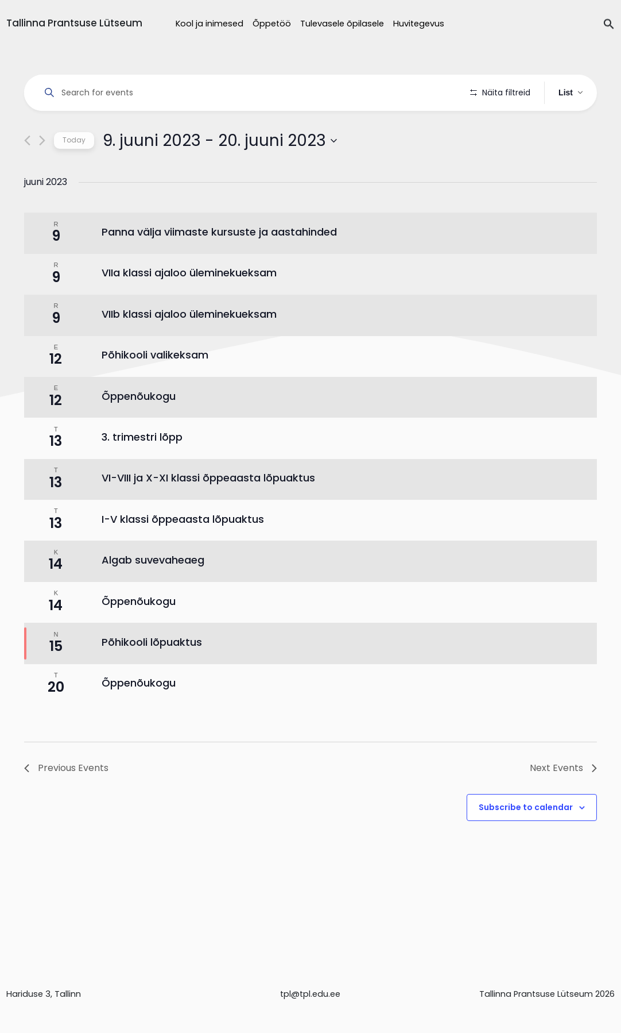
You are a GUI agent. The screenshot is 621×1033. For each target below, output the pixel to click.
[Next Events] (42, 173)
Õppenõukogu (139, 428)
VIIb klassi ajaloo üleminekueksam (189, 346)
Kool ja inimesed (209, 23)
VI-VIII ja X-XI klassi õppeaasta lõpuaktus (208, 510)
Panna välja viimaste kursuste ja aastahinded (219, 264)
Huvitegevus (418, 23)
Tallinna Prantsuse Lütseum (74, 23)
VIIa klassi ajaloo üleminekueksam (189, 305)
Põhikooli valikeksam (155, 387)
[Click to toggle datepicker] (220, 172)
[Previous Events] (27, 173)
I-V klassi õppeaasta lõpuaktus (183, 551)
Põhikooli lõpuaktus (152, 674)
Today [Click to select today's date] (74, 173)
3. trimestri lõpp (142, 469)
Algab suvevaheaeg (153, 592)
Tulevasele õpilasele (342, 23)
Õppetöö (272, 23)
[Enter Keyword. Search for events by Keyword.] (249, 93)
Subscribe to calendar (526, 839)
